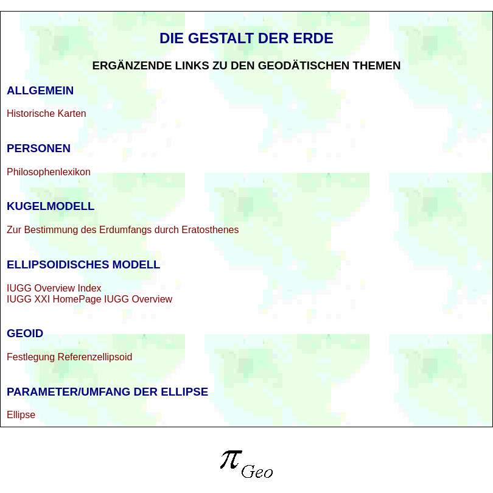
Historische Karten (46, 113)
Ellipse (21, 415)
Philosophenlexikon (49, 172)
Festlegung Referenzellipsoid (69, 357)
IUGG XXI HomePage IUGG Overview (89, 299)
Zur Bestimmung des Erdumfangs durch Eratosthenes (123, 230)
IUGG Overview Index (54, 288)
